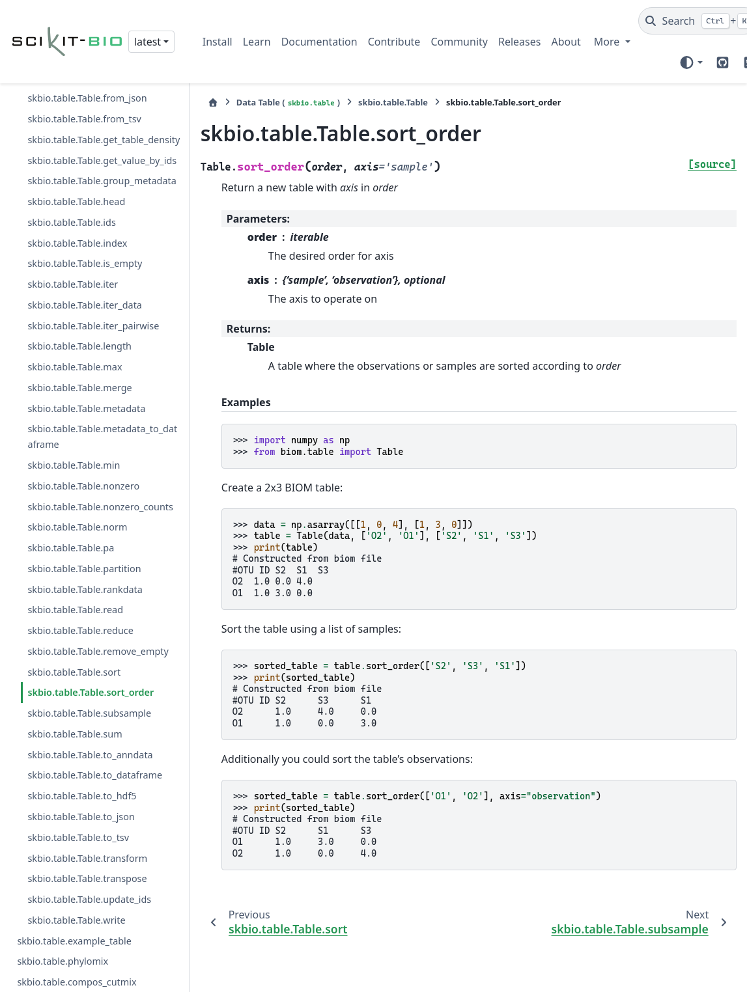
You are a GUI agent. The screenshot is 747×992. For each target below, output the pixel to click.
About (565, 41)
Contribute (394, 41)
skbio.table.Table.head (76, 155)
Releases (519, 41)
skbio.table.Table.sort (73, 625)
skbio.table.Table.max (74, 320)
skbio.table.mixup (56, 977)
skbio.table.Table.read (75, 563)
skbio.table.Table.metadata (86, 361)
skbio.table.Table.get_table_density (101, 86)
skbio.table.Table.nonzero (83, 440)
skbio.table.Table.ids (71, 176)
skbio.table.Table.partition (84, 522)
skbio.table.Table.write (76, 874)
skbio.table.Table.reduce (80, 584)
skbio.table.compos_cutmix (76, 936)
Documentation (319, 41)
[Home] (209, 102)
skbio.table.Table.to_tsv (78, 791)
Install (218, 41)
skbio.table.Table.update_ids (89, 853)
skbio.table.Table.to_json (80, 770)
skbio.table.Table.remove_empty (97, 605)
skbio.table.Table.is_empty (84, 217)
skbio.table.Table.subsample (89, 667)
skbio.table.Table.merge (79, 341)
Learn (257, 41)
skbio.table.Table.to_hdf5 (81, 749)
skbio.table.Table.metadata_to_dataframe (102, 390)
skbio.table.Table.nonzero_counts (100, 460)
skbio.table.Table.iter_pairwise (93, 279)
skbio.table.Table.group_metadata (101, 134)
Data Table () (285, 102)
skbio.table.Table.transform (87, 811)
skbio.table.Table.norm (77, 481)
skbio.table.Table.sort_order (90, 646)
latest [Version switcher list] (147, 41)
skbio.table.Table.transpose (87, 832)
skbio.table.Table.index (77, 196)
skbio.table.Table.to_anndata (89, 708)
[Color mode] (691, 62)
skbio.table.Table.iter (72, 238)
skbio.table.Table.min (73, 419)
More (608, 41)
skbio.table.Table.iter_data (84, 259)
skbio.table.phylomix (62, 915)
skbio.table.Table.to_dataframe (94, 729)
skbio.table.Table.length (79, 300)
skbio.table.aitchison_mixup (78, 956)
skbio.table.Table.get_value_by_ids (101, 113)
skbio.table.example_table (74, 894)
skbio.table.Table (390, 102)
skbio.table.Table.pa (70, 501)
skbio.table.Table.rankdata (84, 542)
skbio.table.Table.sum (74, 688)
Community (459, 41)
